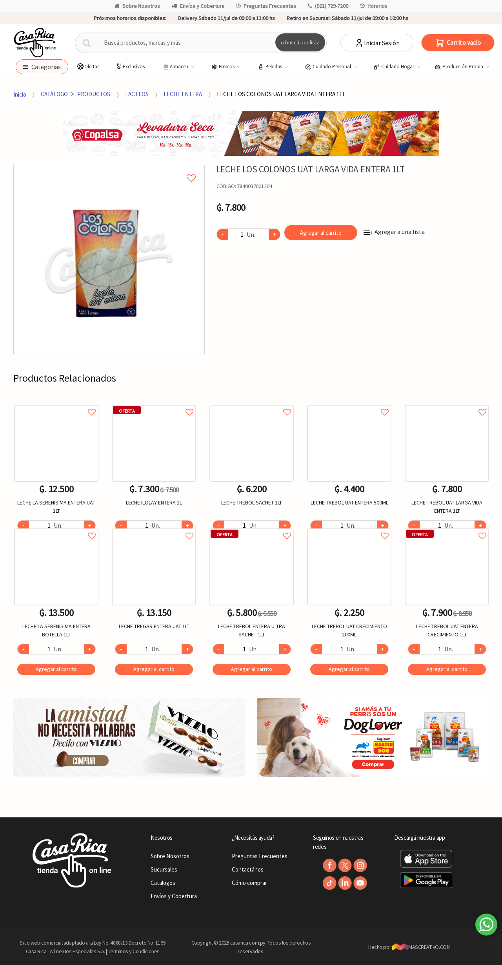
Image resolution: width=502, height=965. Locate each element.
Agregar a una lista (394, 232)
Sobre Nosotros (137, 5)
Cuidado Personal (328, 67)
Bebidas (270, 67)
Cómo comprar (249, 882)
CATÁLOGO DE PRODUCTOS (75, 94)
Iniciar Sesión (377, 43)
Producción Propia (459, 67)
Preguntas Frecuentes (266, 5)
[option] (109, 259)
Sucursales (164, 869)
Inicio (19, 94)
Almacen (175, 67)
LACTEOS (137, 94)
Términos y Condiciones (134, 951)
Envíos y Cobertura (198, 5)
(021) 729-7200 (328, 5)
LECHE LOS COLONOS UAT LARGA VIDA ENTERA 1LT (281, 94)
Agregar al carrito (321, 232)
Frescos (223, 67)
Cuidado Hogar (394, 67)
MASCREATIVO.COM (421, 946)
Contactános (248, 869)
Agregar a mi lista (109, 169)
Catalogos (163, 882)
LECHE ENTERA (183, 94)
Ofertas (87, 66)
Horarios (373, 5)
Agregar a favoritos (56, 403)
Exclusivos (130, 66)
